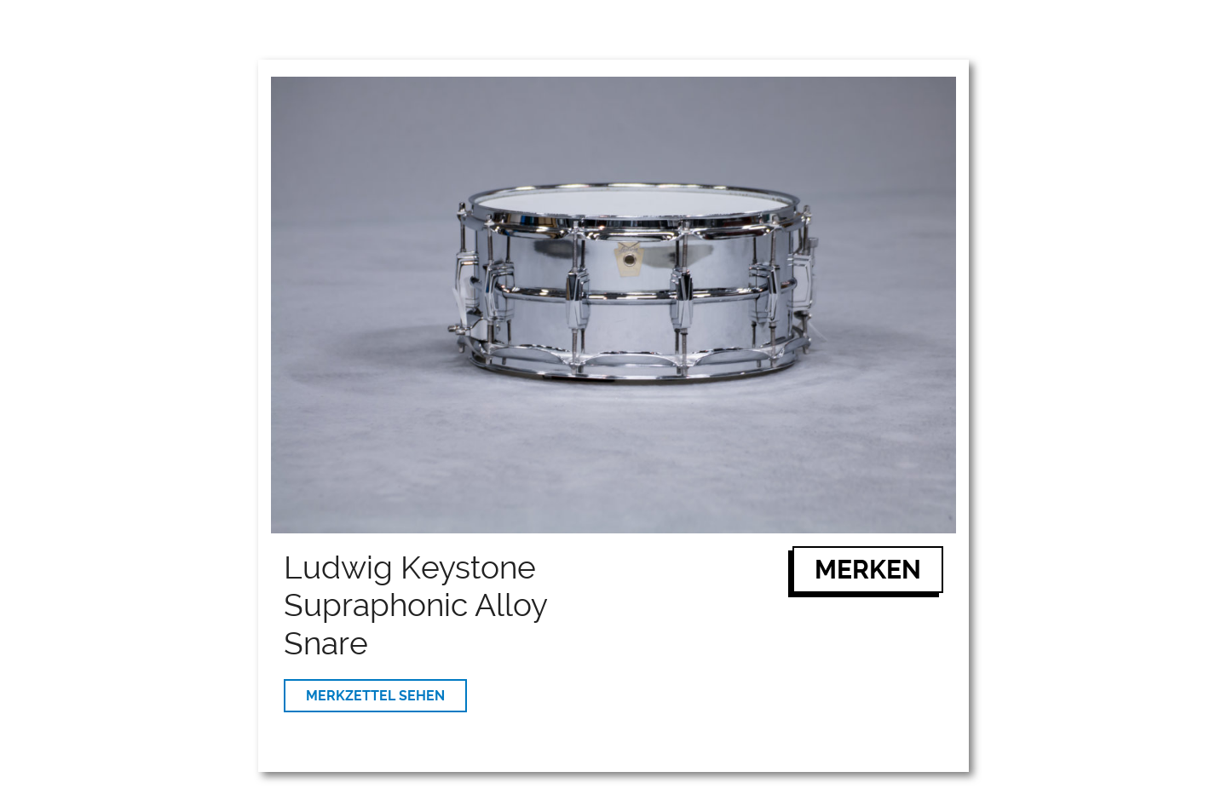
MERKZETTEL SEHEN (375, 696)
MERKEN (868, 570)
